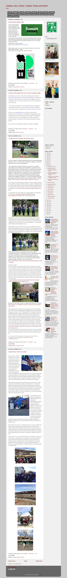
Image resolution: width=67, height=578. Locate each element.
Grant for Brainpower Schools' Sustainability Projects (53, 330)
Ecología (52, 12)
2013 (48, 208)
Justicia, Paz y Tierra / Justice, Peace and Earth (27, 6)
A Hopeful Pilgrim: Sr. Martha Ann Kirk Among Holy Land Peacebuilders (54, 221)
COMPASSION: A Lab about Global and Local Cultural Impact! (54, 268)
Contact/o (16, 16)
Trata (40, 12)
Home (10, 12)
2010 (48, 214)
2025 (48, 154)
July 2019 (50, 187)
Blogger (40, 574)
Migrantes (34, 12)
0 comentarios (31, 83)
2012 (48, 210)
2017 (48, 201)
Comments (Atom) (17, 563)
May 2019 (50, 191)
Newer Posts (11, 561)
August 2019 (50, 185)
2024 (48, 156)
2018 (48, 200)
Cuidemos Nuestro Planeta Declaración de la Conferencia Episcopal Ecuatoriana (55, 233)
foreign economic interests (34, 109)
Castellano (15, 12)
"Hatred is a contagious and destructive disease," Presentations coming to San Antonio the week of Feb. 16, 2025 (51, 291)
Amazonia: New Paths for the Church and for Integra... (52, 173)
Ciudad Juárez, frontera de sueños (17, 351)
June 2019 (50, 189)
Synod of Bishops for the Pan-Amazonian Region (22, 97)
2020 (48, 163)
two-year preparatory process (18, 112)
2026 (48, 153)
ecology (14, 86)
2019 (48, 165)
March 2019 (50, 194)
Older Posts (39, 561)
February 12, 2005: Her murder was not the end (54, 277)
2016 (48, 203)
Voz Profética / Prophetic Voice (32, 14)
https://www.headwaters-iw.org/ (19, 223)
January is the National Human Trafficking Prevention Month (54, 319)
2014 (48, 207)
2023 (48, 158)
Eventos (10, 16)
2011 (48, 212)
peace (22, 132)
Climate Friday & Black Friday (16, 22)
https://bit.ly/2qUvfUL (28, 50)
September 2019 (51, 184)
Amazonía (47, 146)
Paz (17, 14)
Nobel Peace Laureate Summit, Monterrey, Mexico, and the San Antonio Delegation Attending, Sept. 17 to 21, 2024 (52, 306)
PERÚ (23, 557)
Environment (11, 14)
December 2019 (51, 166)
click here (35, 124)
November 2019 (51, 168)
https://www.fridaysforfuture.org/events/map (19, 44)
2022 (48, 159)
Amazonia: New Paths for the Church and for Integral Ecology (24, 93)
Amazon (47, 148)
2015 (48, 205)
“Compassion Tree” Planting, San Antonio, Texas (21, 138)
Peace (21, 14)
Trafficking (45, 12)
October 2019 (50, 182)
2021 (48, 161)
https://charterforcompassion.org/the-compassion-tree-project (25, 179)
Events (51, 14)
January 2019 (50, 198)
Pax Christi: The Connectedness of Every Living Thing (54, 256)
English (22, 12)
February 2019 (51, 196)
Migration (28, 12)
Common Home (44, 14)
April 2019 (50, 192)
